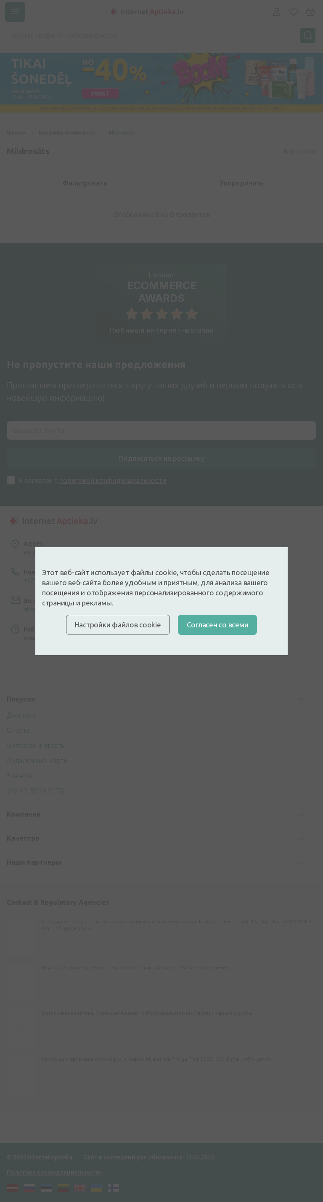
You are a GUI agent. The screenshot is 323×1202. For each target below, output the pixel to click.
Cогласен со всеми (218, 625)
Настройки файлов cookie (118, 625)
